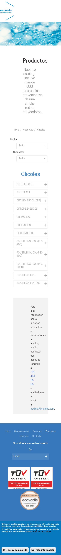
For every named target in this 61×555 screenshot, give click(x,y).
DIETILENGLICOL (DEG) (29, 201)
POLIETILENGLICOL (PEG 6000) (30, 266)
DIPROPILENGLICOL (27, 209)
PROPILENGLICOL (26, 275)
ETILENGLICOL (24, 225)
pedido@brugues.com (42, 409)
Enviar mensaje (46, 456)
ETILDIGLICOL (24, 217)
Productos (28, 130)
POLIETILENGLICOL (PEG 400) (30, 254)
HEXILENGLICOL (25, 233)
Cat (30, 450)
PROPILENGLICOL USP (28, 283)
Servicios (24, 436)
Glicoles (41, 130)
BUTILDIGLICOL (25, 184)
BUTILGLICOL (23, 192)
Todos (32, 146)
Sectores (37, 431)
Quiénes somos (21, 431)
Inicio (16, 130)
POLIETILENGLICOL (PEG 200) (30, 243)
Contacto (36, 436)
